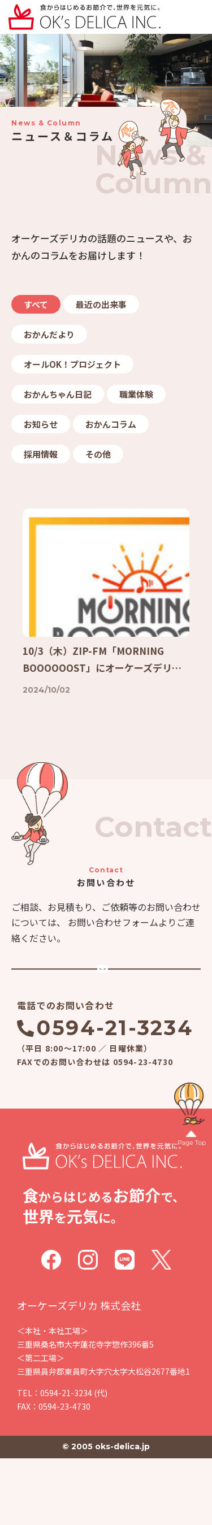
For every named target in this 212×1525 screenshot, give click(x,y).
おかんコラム (110, 424)
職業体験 (136, 394)
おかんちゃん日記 (58, 394)
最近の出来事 (101, 304)
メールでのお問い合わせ (114, 1016)
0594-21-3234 (115, 1095)
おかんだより (49, 334)
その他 (98, 454)
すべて (36, 304)
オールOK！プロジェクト (72, 364)
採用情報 (41, 454)
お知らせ (41, 424)
